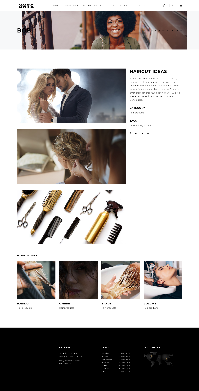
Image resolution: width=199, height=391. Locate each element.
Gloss (132, 125)
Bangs (106, 303)
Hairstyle (140, 125)
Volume (150, 303)
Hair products (164, 30)
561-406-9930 (65, 363)
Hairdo (23, 303)
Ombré (64, 303)
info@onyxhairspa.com (69, 360)
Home (147, 30)
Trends (149, 125)
